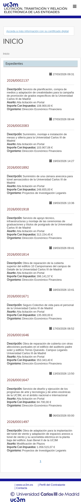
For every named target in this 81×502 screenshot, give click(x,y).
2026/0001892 (18, 167)
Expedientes (14, 64)
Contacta (21, 488)
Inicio (6, 53)
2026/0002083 (18, 126)
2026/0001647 (18, 380)
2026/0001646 (18, 335)
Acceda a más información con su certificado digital (37, 31)
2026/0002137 (18, 80)
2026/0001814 (18, 254)
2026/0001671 (18, 296)
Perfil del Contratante (52, 484)
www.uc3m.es (24, 484)
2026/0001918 (18, 209)
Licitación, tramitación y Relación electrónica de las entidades (35, 10)
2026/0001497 (18, 422)
